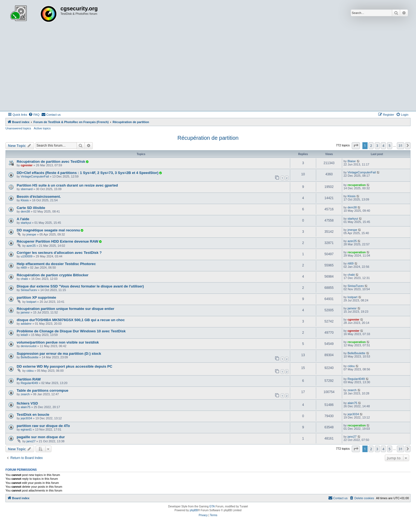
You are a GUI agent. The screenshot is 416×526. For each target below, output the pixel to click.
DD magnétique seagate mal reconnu (48, 230)
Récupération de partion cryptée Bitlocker (52, 275)
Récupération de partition (208, 138)
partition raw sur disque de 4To (43, 426)
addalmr (26, 323)
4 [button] (383, 145)
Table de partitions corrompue (42, 390)
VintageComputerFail (35, 176)
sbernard (27, 189)
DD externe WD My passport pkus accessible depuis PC (64, 366)
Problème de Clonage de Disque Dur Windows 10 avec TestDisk (71, 331)
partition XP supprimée (36, 297)
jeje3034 (26, 418)
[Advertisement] (208, 70)
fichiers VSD (27, 403)
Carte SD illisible (31, 208)
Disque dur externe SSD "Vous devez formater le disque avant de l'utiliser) (80, 286)
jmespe (31, 234)
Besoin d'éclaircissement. (39, 196)
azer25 (31, 245)
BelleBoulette (30, 357)
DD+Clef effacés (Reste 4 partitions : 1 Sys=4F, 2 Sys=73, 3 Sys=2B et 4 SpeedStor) (87, 173)
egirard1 (26, 429)
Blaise (352, 161)
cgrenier (27, 165)
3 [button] (377, 145)
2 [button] (371, 145)
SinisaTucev (29, 290)
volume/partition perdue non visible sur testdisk (58, 342)
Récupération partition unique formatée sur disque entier (65, 309)
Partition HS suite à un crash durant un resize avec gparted (67, 185)
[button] (356, 145)
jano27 (31, 441)
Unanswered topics (18, 128)
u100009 (27, 256)
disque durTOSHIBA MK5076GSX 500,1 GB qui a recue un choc (71, 320)
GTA (212, 506)
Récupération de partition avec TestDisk (51, 161)
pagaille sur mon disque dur (41, 437)
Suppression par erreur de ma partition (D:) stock (59, 353)
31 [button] (400, 145)
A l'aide (23, 219)
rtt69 (24, 267)
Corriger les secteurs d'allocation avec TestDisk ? (59, 253)
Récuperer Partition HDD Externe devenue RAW (57, 241)
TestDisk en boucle (33, 414)
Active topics (42, 128)
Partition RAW (29, 379)
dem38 (25, 211)
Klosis (25, 200)
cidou (30, 370)
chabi (24, 278)
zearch (25, 394)
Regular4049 (29, 383)
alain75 (25, 407)
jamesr (25, 312)
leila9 (24, 334)
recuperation (357, 185)
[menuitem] (33, 114)
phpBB (194, 510)
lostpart (31, 301)
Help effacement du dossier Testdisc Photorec (56, 264)
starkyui (26, 222)
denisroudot (29, 346)
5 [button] (390, 145)
